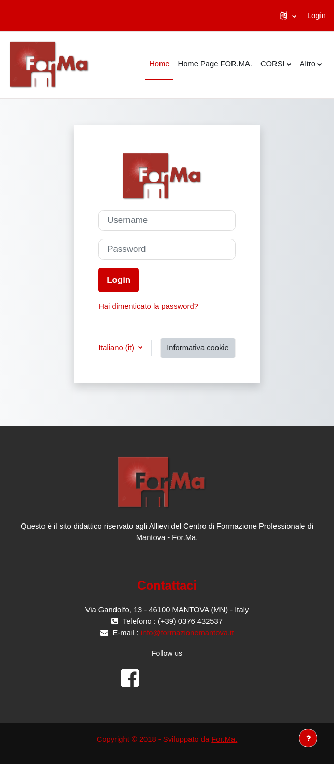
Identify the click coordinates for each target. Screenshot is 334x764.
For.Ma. (224, 739)
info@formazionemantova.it (187, 632)
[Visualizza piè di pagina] (308, 738)
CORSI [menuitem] (272, 63)
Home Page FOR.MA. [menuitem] (215, 63)
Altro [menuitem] (307, 63)
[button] (288, 15)
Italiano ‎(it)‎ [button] (117, 347)
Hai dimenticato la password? (148, 306)
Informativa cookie (198, 347)
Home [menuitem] (159, 63)
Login (316, 15)
